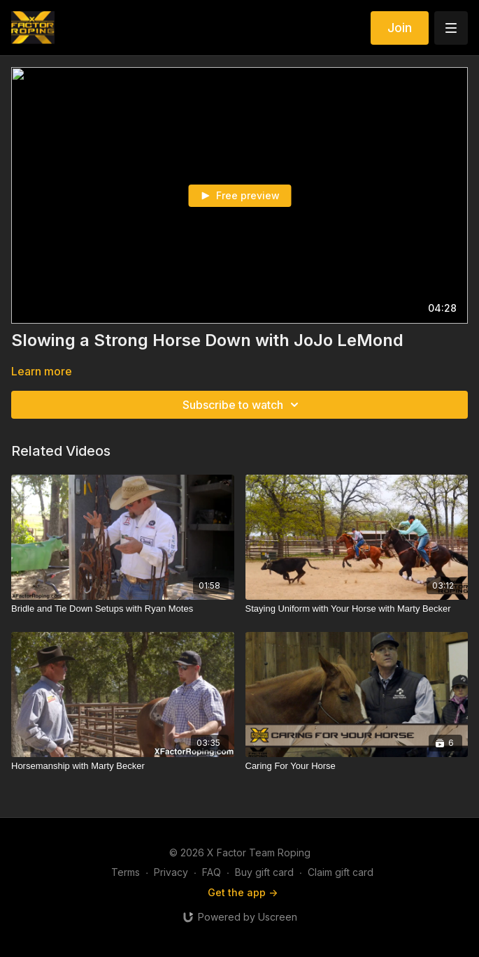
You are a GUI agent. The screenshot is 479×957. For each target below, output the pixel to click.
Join (399, 27)
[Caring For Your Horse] (357, 766)
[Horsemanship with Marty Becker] (122, 766)
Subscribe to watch (243, 404)
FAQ (211, 872)
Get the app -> (243, 892)
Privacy (171, 872)
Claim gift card (340, 872)
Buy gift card (264, 872)
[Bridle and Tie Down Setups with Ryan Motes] (122, 609)
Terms (125, 872)
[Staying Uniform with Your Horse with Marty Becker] (357, 609)
